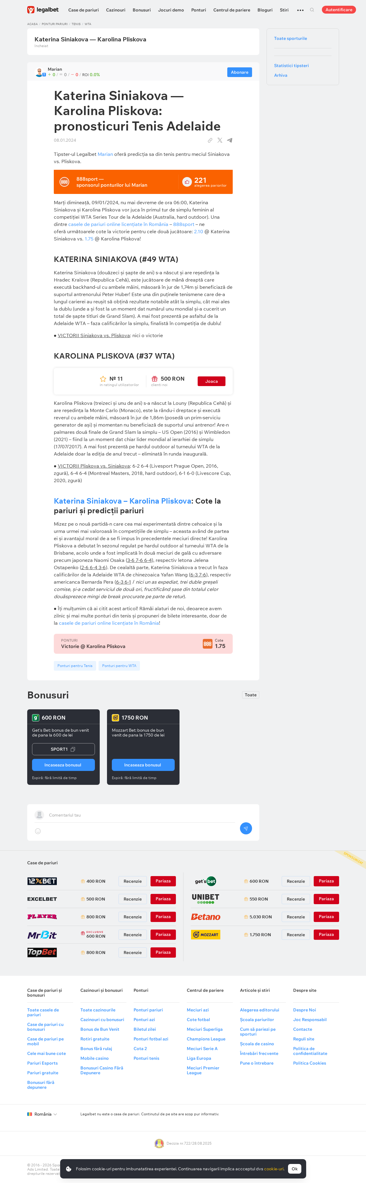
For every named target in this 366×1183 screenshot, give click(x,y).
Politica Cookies (309, 1063)
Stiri (284, 10)
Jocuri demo (171, 10)
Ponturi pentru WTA (119, 665)
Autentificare (339, 9)
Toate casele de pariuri (43, 1012)
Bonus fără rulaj (96, 1048)
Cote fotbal (198, 1019)
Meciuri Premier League (203, 1070)
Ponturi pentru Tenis (74, 665)
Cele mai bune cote (46, 1053)
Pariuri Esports (42, 1063)
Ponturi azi (144, 1019)
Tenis (76, 24)
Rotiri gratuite (94, 1039)
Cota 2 (140, 1048)
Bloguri (265, 10)
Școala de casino (257, 1043)
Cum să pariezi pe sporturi (258, 1032)
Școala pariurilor (257, 1019)
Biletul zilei (145, 1029)
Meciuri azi (198, 1010)
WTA (88, 24)
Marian (105, 154)
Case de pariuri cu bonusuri (45, 1027)
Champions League (206, 1039)
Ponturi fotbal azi (151, 1039)
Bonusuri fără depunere (40, 1085)
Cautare (312, 9)
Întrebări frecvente (259, 1053)
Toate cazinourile (97, 1010)
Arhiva (280, 75)
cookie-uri (273, 1169)
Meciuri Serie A (202, 1048)
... (300, 7)
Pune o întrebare (257, 1063)
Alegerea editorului (259, 1010)
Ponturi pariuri (55, 24)
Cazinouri (115, 10)
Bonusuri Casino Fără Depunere (101, 1070)
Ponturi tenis (146, 1058)
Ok (295, 1169)
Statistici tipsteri (291, 65)
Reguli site (303, 1039)
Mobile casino (94, 1058)
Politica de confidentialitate (310, 1051)
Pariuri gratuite (42, 1072)
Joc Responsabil (310, 1019)
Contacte (302, 1029)
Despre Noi (304, 1010)
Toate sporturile (290, 38)
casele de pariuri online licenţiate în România (109, 623)
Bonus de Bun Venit (99, 1029)
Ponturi (198, 10)
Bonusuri (142, 10)
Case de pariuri (83, 10)
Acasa (32, 24)
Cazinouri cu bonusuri (102, 1019)
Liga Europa (199, 1058)
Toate (251, 695)
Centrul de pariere (231, 10)
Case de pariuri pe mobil (45, 1041)
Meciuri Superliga (205, 1029)
